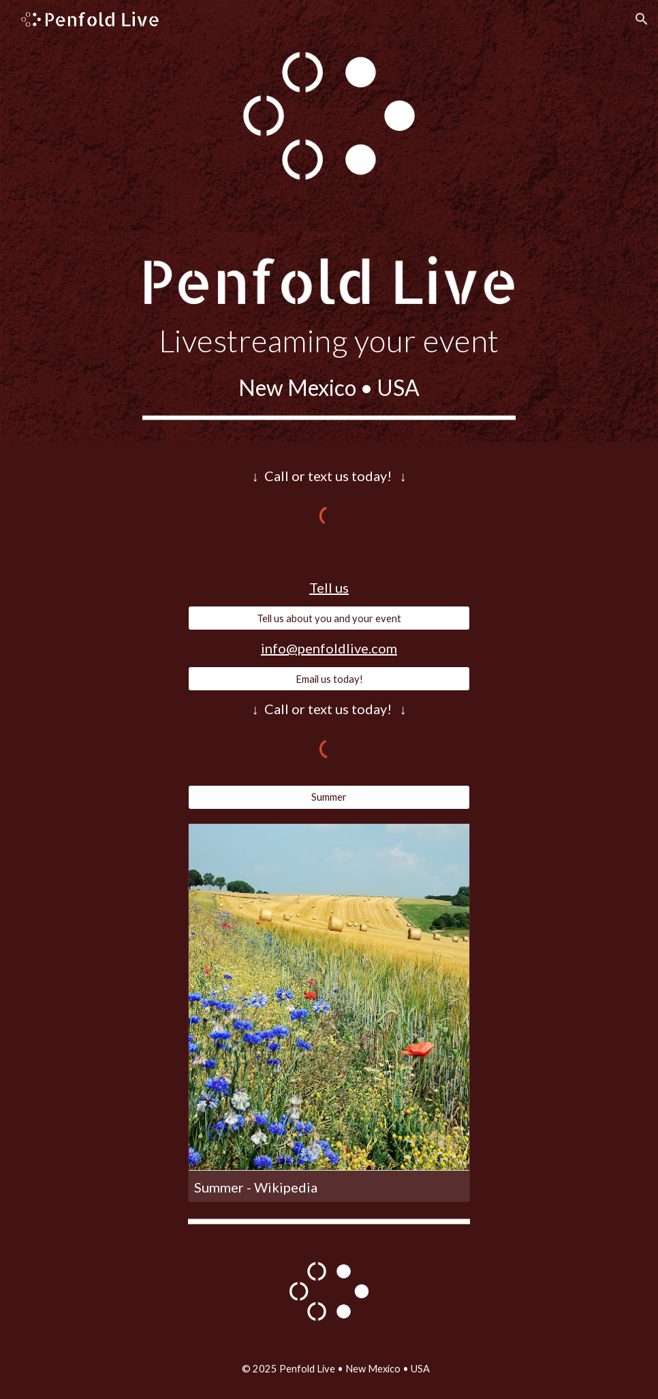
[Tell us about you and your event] (329, 618)
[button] (641, 19)
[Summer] (329, 796)
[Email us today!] (329, 678)
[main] (329, 363)
